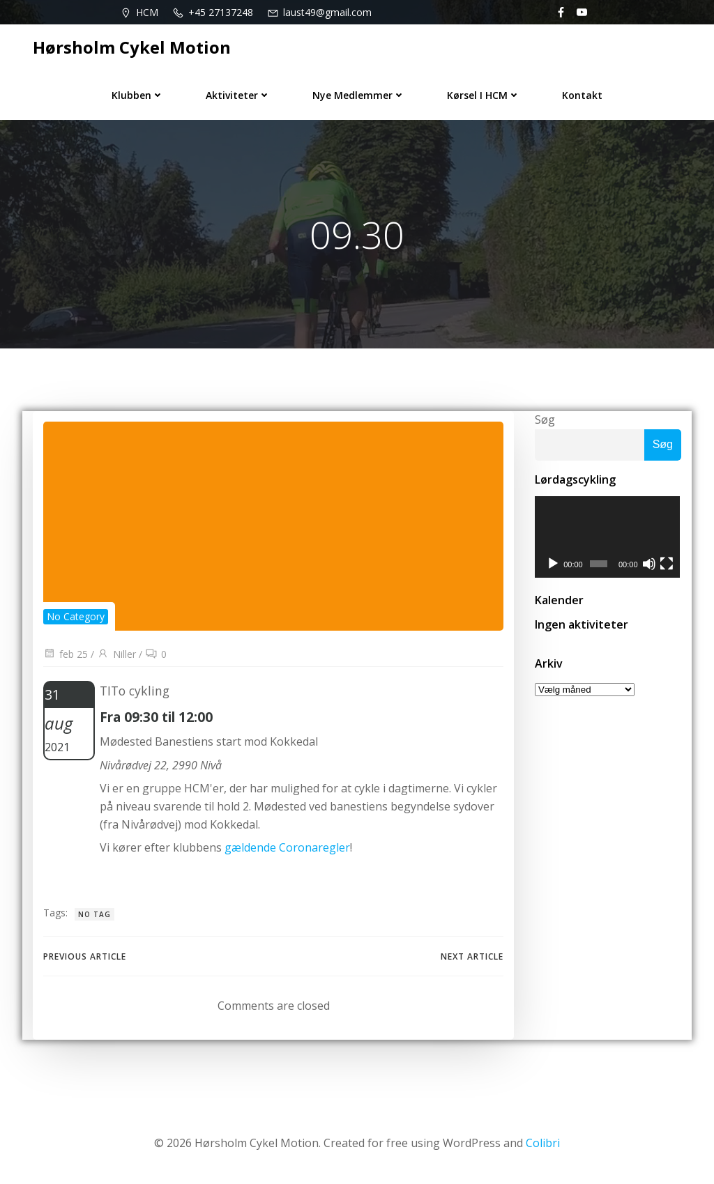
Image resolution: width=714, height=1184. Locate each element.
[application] (608, 537)
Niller (116, 654)
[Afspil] (553, 564)
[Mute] (650, 564)
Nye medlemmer (358, 95)
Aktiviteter (238, 95)
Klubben (138, 95)
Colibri (543, 1143)
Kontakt (582, 95)
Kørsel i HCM (483, 95)
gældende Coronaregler (287, 847)
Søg (545, 419)
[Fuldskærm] (667, 564)
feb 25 (65, 654)
